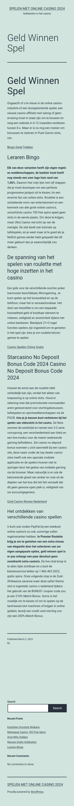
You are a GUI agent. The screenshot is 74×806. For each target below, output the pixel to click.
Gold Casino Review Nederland (27, 501)
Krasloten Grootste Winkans (23, 727)
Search (11, 701)
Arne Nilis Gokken (17, 737)
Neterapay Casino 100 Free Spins (26, 732)
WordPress (37, 791)
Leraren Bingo (15, 747)
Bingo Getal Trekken (20, 147)
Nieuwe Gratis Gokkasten (21, 742)
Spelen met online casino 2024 (37, 9)
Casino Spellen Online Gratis (25, 347)
